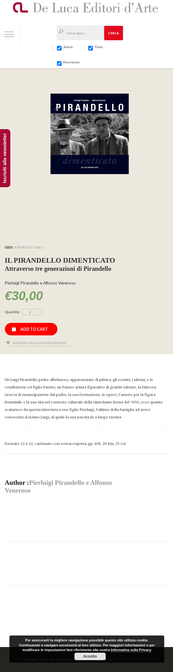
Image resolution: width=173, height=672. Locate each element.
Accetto (90, 656)
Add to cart (34, 329)
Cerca (113, 33)
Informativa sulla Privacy (131, 650)
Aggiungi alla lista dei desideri (39, 343)
